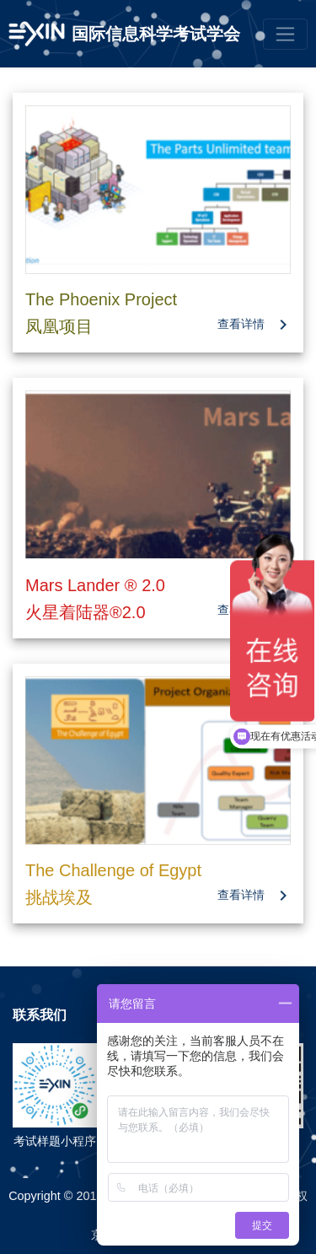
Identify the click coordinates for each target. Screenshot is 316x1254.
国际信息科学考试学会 (156, 33)
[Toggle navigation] (285, 34)
